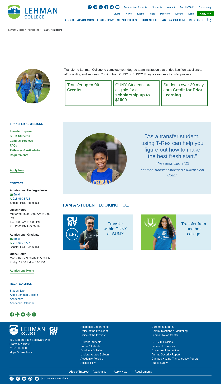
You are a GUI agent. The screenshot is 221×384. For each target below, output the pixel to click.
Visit (152, 13)
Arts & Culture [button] (174, 20)
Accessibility (87, 362)
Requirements (19, 155)
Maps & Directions (20, 352)
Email (16, 194)
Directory (165, 13)
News (129, 13)
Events (141, 13)
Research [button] (196, 20)
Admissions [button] (105, 20)
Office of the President (94, 331)
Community (206, 7)
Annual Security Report (166, 354)
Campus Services (21, 140)
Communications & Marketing (170, 331)
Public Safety (160, 362)
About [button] (69, 20)
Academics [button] (85, 20)
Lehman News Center (165, 335)
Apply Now (205, 13)
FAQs (13, 145)
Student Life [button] (149, 20)
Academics (17, 299)
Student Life (17, 290)
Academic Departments (94, 326)
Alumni (170, 7)
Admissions (33, 30)
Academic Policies (91, 358)
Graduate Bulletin (91, 350)
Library (179, 13)
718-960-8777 (21, 242)
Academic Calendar (22, 303)
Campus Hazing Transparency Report (175, 358)
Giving (116, 13)
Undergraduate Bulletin (94, 354)
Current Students (90, 342)
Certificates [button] (127, 20)
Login (191, 13)
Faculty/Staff (186, 7)
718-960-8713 (21, 198)
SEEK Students (20, 136)
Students (157, 7)
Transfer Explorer (21, 131)
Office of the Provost (92, 335)
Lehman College (16, 30)
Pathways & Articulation (25, 150)
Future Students (90, 346)
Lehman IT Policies (163, 346)
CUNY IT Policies (162, 342)
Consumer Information (165, 350)
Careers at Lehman (163, 326)
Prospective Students (134, 7)
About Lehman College (24, 294)
